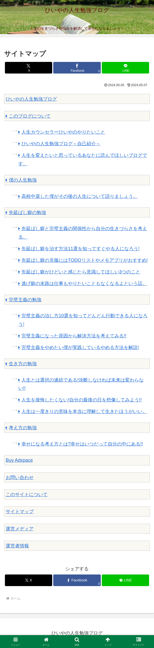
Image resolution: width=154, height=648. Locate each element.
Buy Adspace (19, 460)
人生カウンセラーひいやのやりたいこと (63, 132)
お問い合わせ (20, 477)
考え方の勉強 (23, 427)
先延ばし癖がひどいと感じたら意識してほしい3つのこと (80, 271)
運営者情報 (17, 545)
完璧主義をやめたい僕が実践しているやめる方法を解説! (80, 347)
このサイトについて (27, 494)
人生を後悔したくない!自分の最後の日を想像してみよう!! (81, 399)
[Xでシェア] (28, 68)
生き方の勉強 (23, 363)
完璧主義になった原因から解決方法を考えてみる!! (73, 335)
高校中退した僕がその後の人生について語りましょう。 (79, 196)
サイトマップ (20, 511)
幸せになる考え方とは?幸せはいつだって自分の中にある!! (82, 444)
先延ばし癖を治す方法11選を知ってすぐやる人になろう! (80, 248)
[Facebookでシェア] (77, 68)
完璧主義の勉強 (25, 299)
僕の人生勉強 (23, 180)
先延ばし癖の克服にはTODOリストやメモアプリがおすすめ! (84, 260)
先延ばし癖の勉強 (27, 212)
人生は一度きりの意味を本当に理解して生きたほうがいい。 (84, 411)
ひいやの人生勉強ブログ (31, 99)
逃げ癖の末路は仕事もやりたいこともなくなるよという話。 (84, 283)
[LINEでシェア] (125, 68)
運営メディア (20, 528)
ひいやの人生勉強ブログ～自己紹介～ (61, 143)
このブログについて (30, 116)
